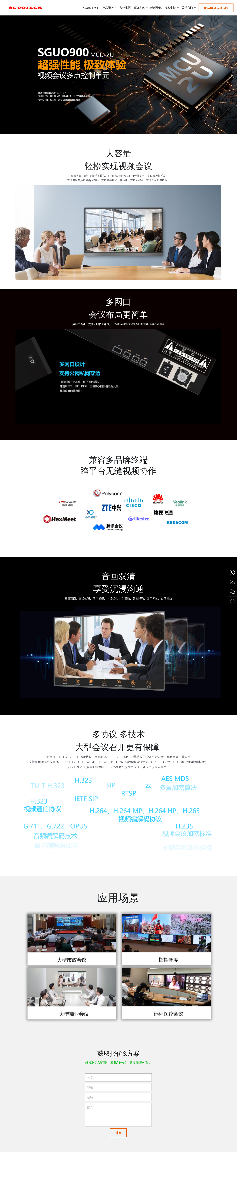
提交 (118, 1137)
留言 (90, 1111)
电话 (90, 1101)
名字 (90, 1081)
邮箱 (90, 1091)
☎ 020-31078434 (216, 7)
